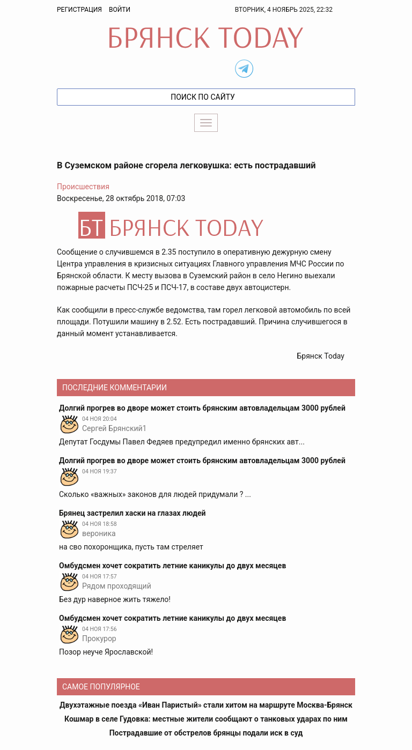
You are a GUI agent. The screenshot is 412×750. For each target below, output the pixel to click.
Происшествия (83, 186)
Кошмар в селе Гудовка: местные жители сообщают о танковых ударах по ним (206, 719)
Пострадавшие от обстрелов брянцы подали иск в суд (206, 733)
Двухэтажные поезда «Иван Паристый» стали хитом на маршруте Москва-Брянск (206, 705)
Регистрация (79, 9)
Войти (119, 9)
